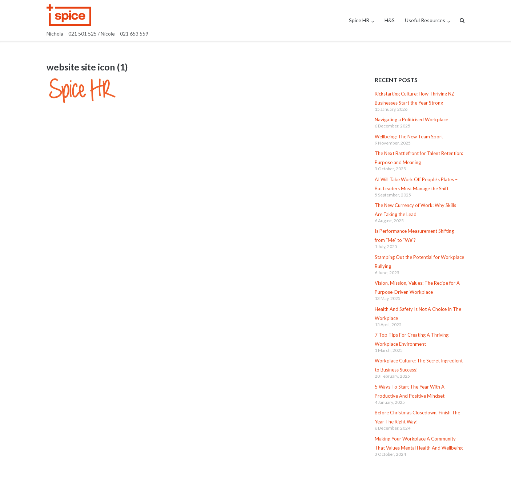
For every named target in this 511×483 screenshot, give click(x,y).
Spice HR (359, 20)
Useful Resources (425, 20)
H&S (390, 20)
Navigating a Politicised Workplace (411, 119)
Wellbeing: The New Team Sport (409, 136)
